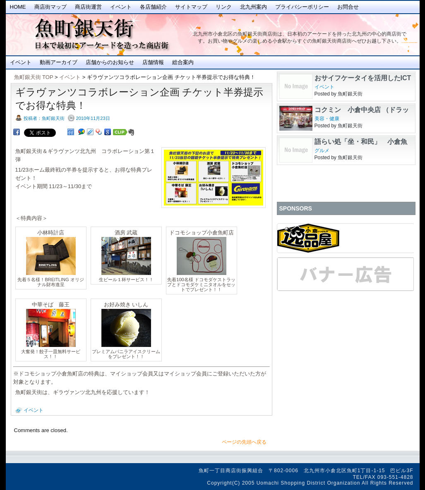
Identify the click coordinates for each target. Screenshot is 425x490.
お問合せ (348, 7)
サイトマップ (191, 7)
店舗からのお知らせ (110, 62)
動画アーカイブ (58, 62)
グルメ (322, 150)
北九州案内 (253, 7)
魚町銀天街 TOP (33, 77)
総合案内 (183, 62)
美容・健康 (327, 119)
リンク (224, 7)
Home (18, 7)
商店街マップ (50, 7)
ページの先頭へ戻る (244, 442)
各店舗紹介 (153, 7)
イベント (121, 7)
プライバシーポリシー (302, 7)
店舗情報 (153, 62)
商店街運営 (88, 7)
